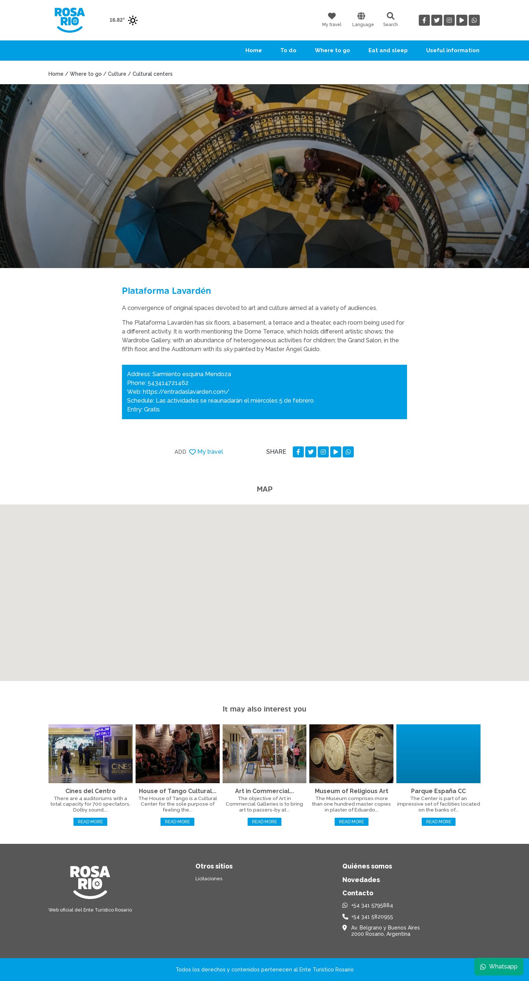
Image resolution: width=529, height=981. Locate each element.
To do (288, 50)
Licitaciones (208, 878)
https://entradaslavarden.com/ (186, 391)
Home (253, 50)
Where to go (332, 50)
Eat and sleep (388, 50)
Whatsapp (498, 966)
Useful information (452, 50)
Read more (90, 821)
